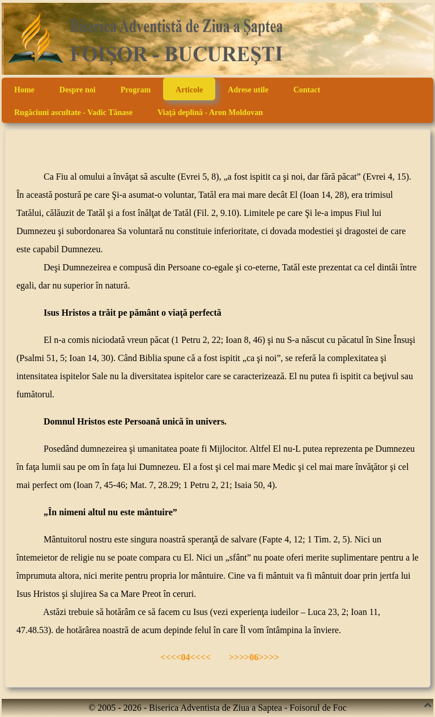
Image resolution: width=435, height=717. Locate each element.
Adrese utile (248, 90)
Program (136, 90)
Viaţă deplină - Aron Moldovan (210, 112)
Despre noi (77, 90)
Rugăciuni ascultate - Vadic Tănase (73, 112)
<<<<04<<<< (184, 657)
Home (24, 90)
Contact (306, 90)
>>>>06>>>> (254, 657)
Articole (189, 90)
